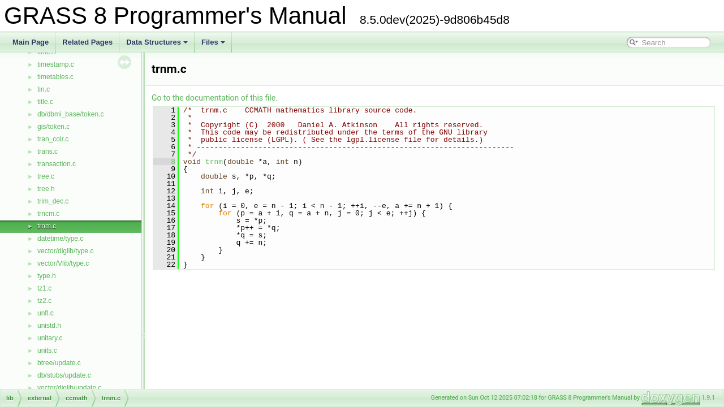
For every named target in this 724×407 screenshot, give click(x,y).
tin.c (43, 89)
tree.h (46, 189)
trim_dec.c (52, 201)
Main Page (30, 42)
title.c (45, 102)
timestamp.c (55, 64)
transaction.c (56, 164)
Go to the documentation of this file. (215, 97)
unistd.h (49, 326)
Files (213, 42)
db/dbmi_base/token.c (70, 114)
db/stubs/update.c (64, 375)
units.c (47, 350)
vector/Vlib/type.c (63, 263)
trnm (214, 162)
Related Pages (87, 42)
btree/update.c (59, 363)
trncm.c (48, 214)
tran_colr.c (52, 139)
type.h (46, 276)
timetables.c (55, 77)
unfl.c (45, 313)
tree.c (45, 176)
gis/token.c (53, 127)
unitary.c (49, 338)
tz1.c (44, 288)
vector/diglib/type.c (65, 251)
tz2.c (44, 301)
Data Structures (157, 42)
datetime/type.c (60, 239)
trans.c (47, 151)
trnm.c (46, 226)
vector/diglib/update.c (69, 388)
